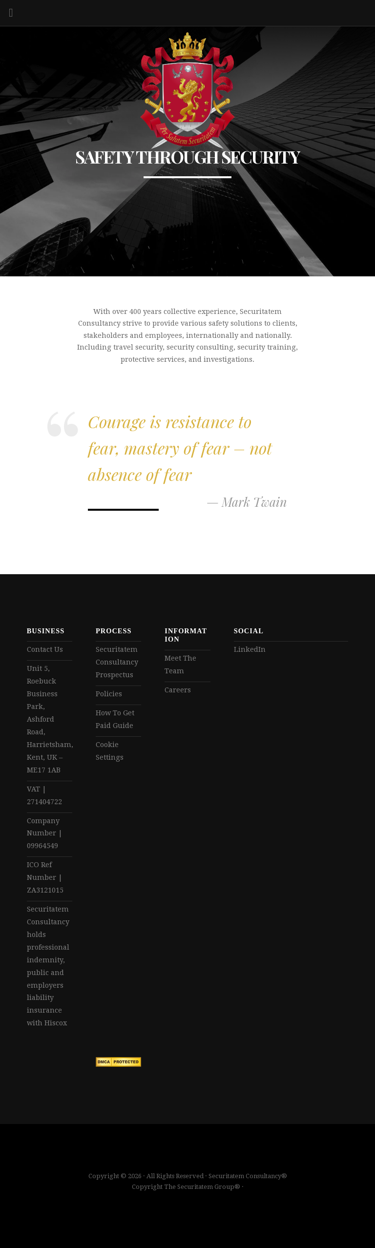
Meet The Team (180, 664)
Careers (178, 690)
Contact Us (45, 649)
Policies (109, 694)
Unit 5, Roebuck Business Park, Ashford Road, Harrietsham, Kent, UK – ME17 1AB (49, 719)
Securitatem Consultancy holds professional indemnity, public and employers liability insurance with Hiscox (48, 966)
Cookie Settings (110, 751)
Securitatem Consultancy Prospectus (117, 662)
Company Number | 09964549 (44, 833)
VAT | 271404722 (44, 795)
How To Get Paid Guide (115, 719)
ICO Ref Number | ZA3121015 (45, 877)
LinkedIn (250, 649)
